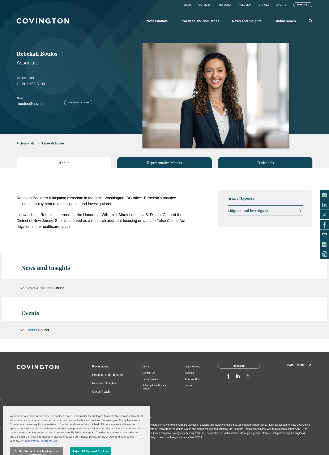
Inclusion (245, 4)
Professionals (25, 143)
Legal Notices (192, 366)
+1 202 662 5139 (31, 84)
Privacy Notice (150, 379)
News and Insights (104, 383)
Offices (263, 4)
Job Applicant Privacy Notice (154, 387)
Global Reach (101, 391)
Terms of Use (192, 379)
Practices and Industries (107, 374)
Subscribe (303, 5)
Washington (25, 78)
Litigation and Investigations (249, 210)
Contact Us (148, 372)
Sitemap (189, 372)
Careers (204, 4)
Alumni (146, 366)
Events (281, 4)
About (187, 4)
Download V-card (78, 102)
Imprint (189, 385)
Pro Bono (224, 4)
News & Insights (39, 288)
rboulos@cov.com (32, 104)
